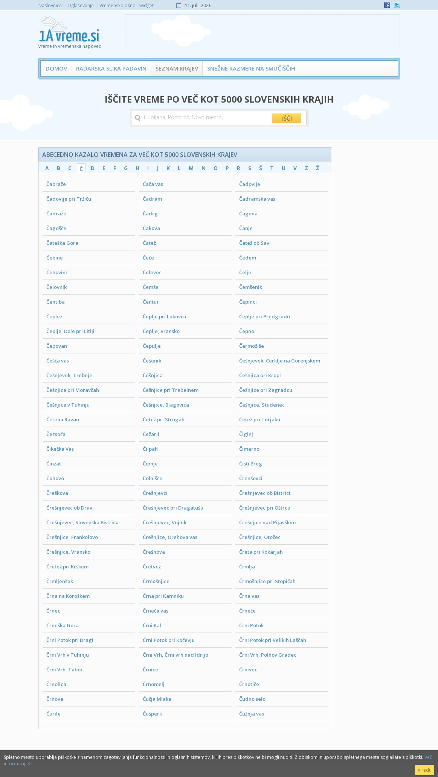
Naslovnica (50, 5)
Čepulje (152, 345)
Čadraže (56, 213)
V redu (425, 770)
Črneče (247, 610)
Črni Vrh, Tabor (64, 669)
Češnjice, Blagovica (166, 404)
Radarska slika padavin (111, 68)
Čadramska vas (257, 198)
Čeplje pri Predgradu (264, 316)
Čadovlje (249, 184)
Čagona (248, 213)
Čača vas (153, 184)
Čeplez (54, 316)
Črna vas (249, 596)
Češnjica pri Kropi (260, 375)
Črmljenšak (59, 581)
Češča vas (57, 360)
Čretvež (152, 566)
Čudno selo (252, 699)
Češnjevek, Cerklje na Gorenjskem (279, 360)
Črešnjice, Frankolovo (72, 537)
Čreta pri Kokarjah (261, 551)
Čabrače (56, 184)
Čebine (54, 257)
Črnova (54, 699)
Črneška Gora (62, 625)
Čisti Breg (250, 463)
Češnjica (153, 375)
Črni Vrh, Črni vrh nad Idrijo (175, 654)
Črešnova (154, 551)
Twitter (397, 5)
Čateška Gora (62, 243)
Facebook (387, 5)
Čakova (151, 228)
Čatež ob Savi (255, 243)
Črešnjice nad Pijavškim (267, 522)
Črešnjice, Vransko (68, 551)
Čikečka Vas (60, 448)
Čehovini (56, 272)
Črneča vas (155, 610)
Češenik (152, 360)
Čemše (151, 287)
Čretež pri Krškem (67, 566)
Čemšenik (250, 287)
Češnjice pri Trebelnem (170, 390)
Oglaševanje (80, 5)
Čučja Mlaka (157, 699)
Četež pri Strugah (164, 419)
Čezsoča (56, 434)
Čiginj (246, 434)
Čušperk (152, 713)
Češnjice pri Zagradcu (265, 390)
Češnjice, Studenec (262, 404)
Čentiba (55, 301)
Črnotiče (249, 684)
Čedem (247, 257)
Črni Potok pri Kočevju (169, 640)
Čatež (149, 243)
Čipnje (150, 463)
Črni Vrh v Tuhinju (67, 654)
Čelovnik (56, 287)
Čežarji (151, 434)
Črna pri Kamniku (163, 596)
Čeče (148, 257)
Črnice (150, 669)
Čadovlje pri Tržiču (68, 198)
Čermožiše (251, 345)
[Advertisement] (262, 32)
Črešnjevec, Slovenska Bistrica (82, 522)
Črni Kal (152, 625)
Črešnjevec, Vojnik (164, 522)
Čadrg (150, 213)
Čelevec (152, 272)
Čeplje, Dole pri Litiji (70, 331)
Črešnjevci (155, 493)
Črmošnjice (156, 581)
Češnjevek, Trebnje (69, 375)
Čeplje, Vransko (161, 331)
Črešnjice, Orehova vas (170, 537)
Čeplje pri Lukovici (164, 316)
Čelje (245, 272)
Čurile (53, 713)
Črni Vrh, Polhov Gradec (267, 654)
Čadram (152, 198)
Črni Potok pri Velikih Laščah (272, 640)
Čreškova (57, 493)
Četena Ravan (62, 419)
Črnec (53, 610)
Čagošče (56, 228)
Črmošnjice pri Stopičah (267, 581)
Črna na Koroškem (68, 596)
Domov (56, 68)
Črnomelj (154, 684)
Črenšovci (250, 478)
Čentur (151, 301)
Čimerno (249, 448)
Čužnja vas (251, 713)
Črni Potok (251, 625)
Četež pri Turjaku (259, 419)
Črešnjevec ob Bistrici (264, 493)
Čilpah (150, 448)
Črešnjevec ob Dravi (70, 507)
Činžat (53, 463)
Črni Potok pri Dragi (69, 640)
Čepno (246, 331)
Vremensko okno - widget (126, 5)
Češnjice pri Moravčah (72, 390)
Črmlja (247, 566)
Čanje (246, 228)
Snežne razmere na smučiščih (251, 68)
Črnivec (248, 669)
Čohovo (55, 478)
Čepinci (248, 301)
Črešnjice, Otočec (260, 537)
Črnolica (56, 684)
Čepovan (56, 345)
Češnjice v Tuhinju (68, 404)
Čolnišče (152, 478)
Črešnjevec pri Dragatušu (173, 507)
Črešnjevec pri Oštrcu (264, 507)
